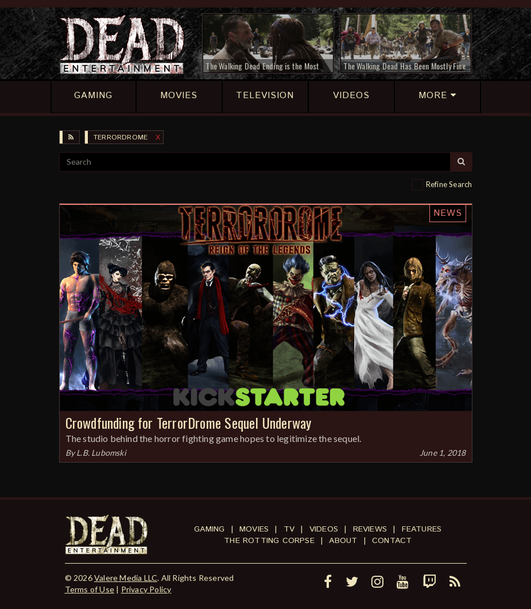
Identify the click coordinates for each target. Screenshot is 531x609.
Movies (254, 529)
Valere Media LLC (125, 578)
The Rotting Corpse (269, 540)
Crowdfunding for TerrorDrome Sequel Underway (188, 422)
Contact (392, 540)
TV (289, 529)
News (447, 213)
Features (422, 529)
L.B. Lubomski (101, 452)
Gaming (209, 529)
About (343, 540)
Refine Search (449, 184)
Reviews (370, 529)
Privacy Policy (146, 589)
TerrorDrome (121, 137)
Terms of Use (89, 589)
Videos (323, 529)
